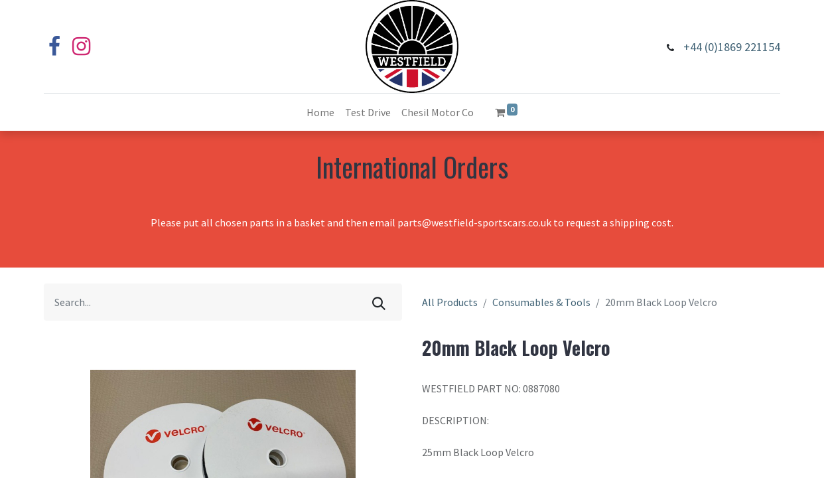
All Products (450, 302)
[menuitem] (320, 112)
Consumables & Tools (541, 302)
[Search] (379, 302)
